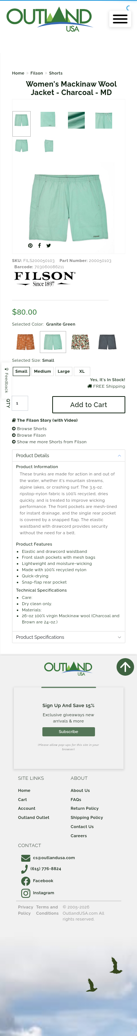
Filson (36, 73)
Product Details (32, 455)
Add (88, 405)
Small (21, 371)
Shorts (55, 73)
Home (18, 73)
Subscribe (68, 731)
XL (82, 371)
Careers (79, 835)
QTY (8, 403)
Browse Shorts (29, 428)
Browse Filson (29, 435)
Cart (22, 799)
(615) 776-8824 (41, 868)
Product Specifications (40, 637)
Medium (42, 371)
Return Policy (85, 808)
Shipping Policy (87, 817)
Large (64, 371)
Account (27, 808)
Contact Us (82, 826)
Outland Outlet (34, 817)
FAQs (76, 799)
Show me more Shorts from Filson (49, 441)
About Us (80, 790)
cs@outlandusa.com (48, 857)
